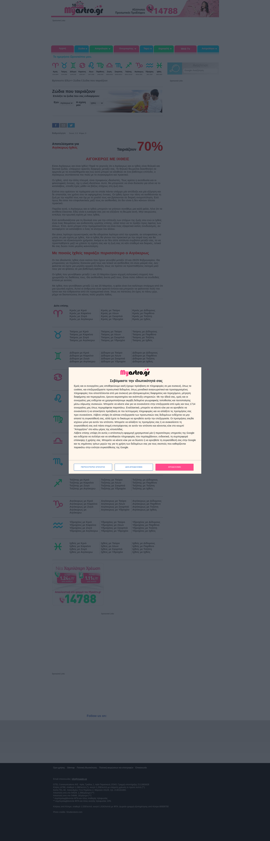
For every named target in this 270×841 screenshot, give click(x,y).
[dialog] (135, 420)
